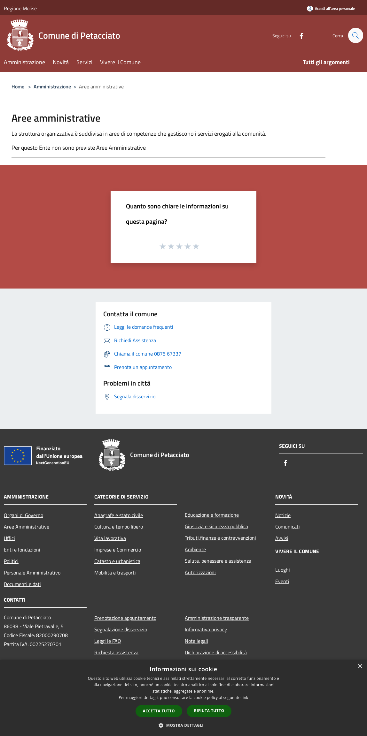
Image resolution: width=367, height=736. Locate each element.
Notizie (283, 515)
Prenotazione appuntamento (125, 618)
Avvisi (281, 538)
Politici (11, 561)
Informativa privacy (206, 629)
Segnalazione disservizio (120, 629)
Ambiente (195, 549)
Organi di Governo (23, 515)
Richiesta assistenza (116, 652)
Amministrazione (52, 86)
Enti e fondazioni (22, 549)
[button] (183, 725)
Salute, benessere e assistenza (218, 561)
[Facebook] (298, 35)
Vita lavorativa (110, 538)
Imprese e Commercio (117, 549)
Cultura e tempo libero (118, 526)
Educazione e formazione (212, 515)
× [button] (359, 666)
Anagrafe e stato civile (118, 515)
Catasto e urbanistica (117, 561)
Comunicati (287, 526)
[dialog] (183, 698)
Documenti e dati (22, 584)
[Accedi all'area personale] (331, 8)
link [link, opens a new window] (245, 697)
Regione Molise (20, 8)
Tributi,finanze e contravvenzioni (220, 538)
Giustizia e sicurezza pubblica (216, 526)
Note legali (196, 641)
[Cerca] (355, 35)
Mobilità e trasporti (115, 572)
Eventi (282, 581)
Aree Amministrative (26, 526)
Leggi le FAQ (107, 641)
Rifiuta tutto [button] (209, 710)
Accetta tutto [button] (159, 711)
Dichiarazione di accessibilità (216, 652)
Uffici (9, 538)
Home (18, 86)
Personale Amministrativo (32, 572)
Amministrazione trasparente (217, 618)
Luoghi (282, 570)
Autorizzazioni (200, 572)
